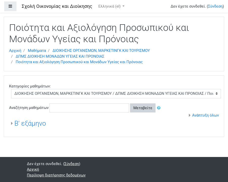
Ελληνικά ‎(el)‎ (109, 6)
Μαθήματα (37, 50)
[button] (160, 108)
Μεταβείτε (142, 108)
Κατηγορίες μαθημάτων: (30, 86)
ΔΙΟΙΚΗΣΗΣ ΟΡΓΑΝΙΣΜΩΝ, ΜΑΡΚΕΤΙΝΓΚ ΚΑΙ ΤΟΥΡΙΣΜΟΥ (101, 50)
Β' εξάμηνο (30, 123)
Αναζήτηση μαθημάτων (29, 107)
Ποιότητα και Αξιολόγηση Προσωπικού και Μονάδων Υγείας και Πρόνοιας (79, 62)
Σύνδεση (215, 6)
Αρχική (15, 50)
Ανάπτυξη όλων (205, 115)
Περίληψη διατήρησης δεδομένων (56, 175)
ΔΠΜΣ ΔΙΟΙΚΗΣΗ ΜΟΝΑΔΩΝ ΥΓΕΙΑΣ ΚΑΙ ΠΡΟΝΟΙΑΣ (60, 56)
